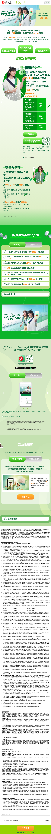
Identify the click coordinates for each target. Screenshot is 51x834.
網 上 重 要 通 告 (4, 817)
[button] (48, 105)
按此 (17, 424)
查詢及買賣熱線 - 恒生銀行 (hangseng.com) (9, 542)
